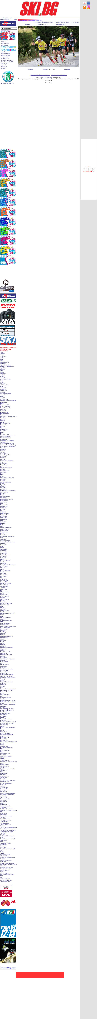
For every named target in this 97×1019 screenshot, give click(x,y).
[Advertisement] (89, 42)
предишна (27, 24)
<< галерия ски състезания (61, 22)
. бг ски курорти (5, 58)
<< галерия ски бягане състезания (43, 22)
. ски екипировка (5, 53)
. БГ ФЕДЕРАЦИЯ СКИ (7, 83)
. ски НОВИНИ (5, 43)
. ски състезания (5, 55)
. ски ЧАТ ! (3, 65)
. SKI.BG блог (4, 63)
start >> (64, 24)
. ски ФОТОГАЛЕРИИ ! (7, 61)
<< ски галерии (75, 22)
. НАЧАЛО (3, 42)
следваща (59, 24)
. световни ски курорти (7, 60)
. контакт (3, 68)
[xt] (51, 82)
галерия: (39, 24)
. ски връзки (4, 66)
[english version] (4, 19)
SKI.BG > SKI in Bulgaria (46, 77)
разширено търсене (5, 30)
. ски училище (4, 57)
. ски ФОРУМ (4, 45)
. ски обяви (4, 52)
